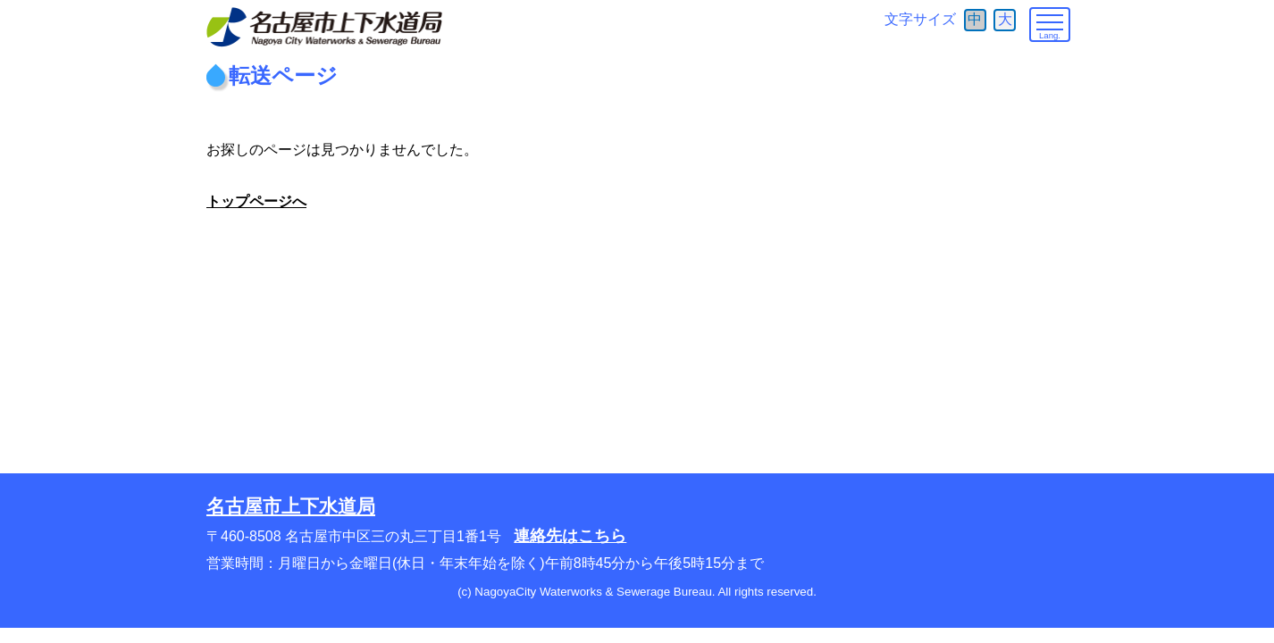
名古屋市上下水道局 (290, 506)
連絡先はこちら (570, 536)
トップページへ (256, 201)
